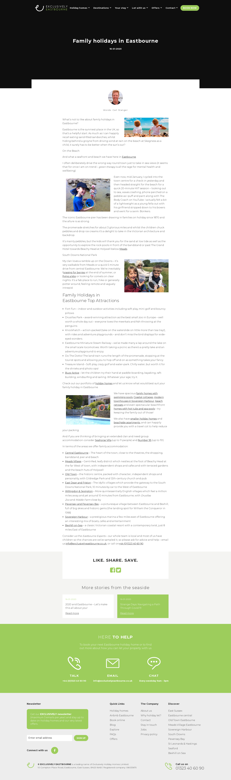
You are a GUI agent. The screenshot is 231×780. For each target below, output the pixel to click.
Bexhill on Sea (177, 753)
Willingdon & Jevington (79, 491)
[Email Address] (49, 738)
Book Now (190, 8)
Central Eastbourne (76, 452)
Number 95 (144, 440)
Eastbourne (129, 156)
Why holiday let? (151, 715)
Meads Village (73, 461)
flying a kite (69, 276)
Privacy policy (149, 734)
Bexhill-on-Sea (73, 525)
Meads (123, 249)
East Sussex (175, 710)
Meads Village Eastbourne (184, 725)
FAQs (113, 734)
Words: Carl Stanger (115, 110)
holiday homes (103, 383)
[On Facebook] (54, 750)
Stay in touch (149, 725)
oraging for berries (74, 272)
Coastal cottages (143, 397)
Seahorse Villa (103, 440)
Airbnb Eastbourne (122, 715)
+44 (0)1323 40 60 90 (131, 543)
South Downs (176, 734)
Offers (113, 739)
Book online (117, 720)
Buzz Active (72, 372)
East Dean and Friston (78, 482)
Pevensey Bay (176, 739)
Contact (146, 720)
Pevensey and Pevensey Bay (82, 504)
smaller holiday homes (143, 418)
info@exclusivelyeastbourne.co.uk (86, 543)
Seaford (173, 748)
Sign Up (81, 738)
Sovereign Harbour (76, 516)
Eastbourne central (180, 715)
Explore (114, 729)
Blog (113, 725)
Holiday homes (119, 710)
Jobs (143, 729)
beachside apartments (127, 422)
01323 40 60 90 (190, 768)
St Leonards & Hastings (182, 743)
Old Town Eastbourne (181, 720)
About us (146, 710)
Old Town (71, 474)
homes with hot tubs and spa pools (134, 408)
